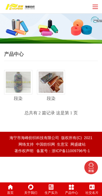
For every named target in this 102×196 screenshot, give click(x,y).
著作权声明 (23, 151)
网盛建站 (78, 144)
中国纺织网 (45, 144)
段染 (18, 98)
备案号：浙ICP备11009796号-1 (63, 151)
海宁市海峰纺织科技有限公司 (34, 138)
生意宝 (62, 144)
